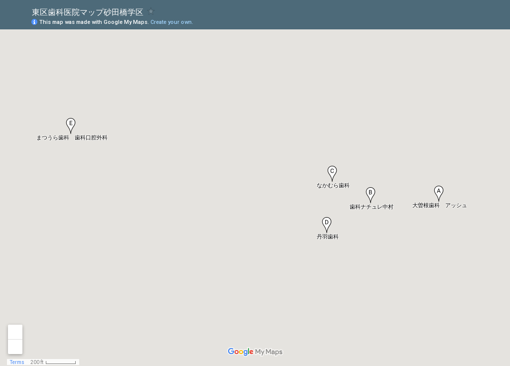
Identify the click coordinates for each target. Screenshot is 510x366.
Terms (17, 362)
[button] (439, 194)
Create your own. (171, 22)
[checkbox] (151, 11)
